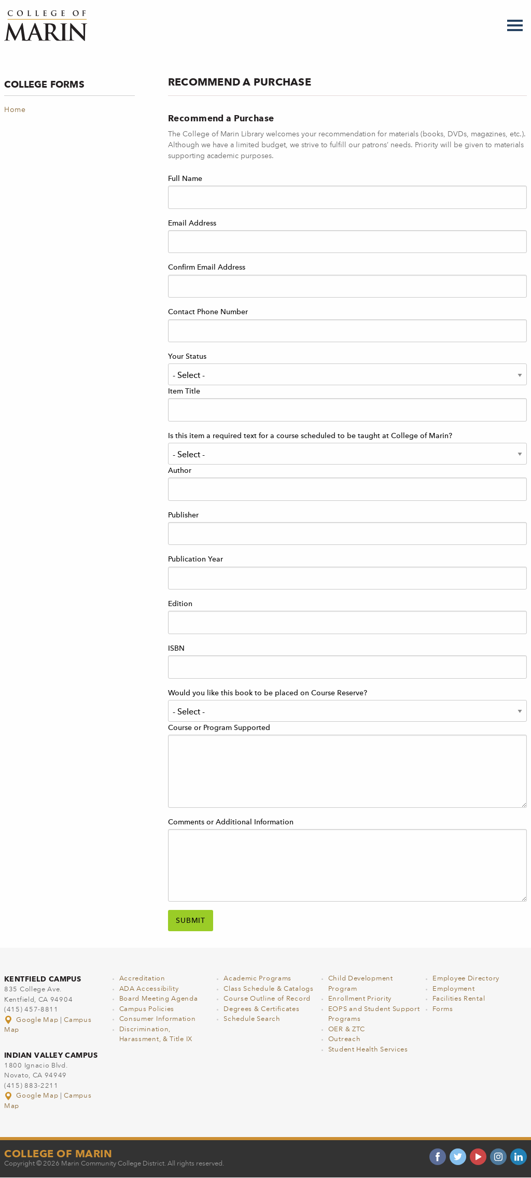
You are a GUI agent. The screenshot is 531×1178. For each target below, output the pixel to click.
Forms (442, 1009)
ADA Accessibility (149, 989)
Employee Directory (465, 978)
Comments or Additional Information (231, 822)
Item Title (184, 391)
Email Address (192, 223)
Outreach (344, 1039)
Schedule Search (252, 1019)
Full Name (185, 179)
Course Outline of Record (267, 998)
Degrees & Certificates (261, 1009)
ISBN (176, 648)
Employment (453, 989)
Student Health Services (368, 1049)
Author (179, 470)
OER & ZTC (346, 1029)
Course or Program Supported (219, 728)
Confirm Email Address (206, 267)
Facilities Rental (458, 998)
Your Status (187, 356)
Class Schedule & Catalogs (268, 989)
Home (15, 110)
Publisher (183, 515)
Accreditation (142, 978)
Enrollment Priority (360, 998)
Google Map (32, 1020)
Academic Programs (257, 978)
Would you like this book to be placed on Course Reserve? (267, 693)
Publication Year (195, 559)
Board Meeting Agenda (158, 998)
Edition (180, 604)
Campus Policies (147, 1009)
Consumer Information (157, 1019)
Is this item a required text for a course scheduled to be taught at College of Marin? (310, 436)
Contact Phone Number (208, 312)
